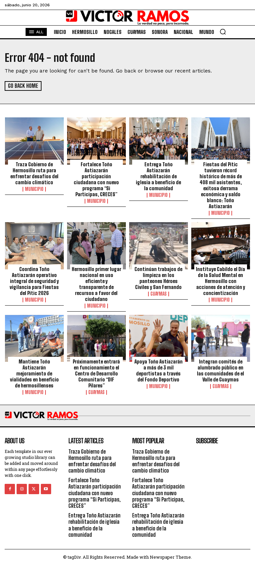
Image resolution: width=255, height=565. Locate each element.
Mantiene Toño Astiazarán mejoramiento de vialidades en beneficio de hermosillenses (34, 373)
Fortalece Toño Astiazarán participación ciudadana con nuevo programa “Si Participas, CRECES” (96, 179)
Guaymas (158, 293)
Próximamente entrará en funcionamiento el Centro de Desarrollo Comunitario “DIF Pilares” (96, 373)
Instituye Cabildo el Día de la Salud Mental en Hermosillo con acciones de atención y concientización (220, 281)
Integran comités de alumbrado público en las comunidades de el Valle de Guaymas (220, 370)
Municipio (34, 189)
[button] (222, 31)
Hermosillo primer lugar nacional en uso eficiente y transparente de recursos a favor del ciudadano (96, 284)
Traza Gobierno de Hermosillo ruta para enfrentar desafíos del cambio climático (34, 173)
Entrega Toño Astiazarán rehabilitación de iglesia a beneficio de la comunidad (158, 176)
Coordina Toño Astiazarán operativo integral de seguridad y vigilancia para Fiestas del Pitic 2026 (34, 281)
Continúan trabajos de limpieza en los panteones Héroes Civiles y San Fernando (158, 278)
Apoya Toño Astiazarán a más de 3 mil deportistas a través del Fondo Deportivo (158, 370)
